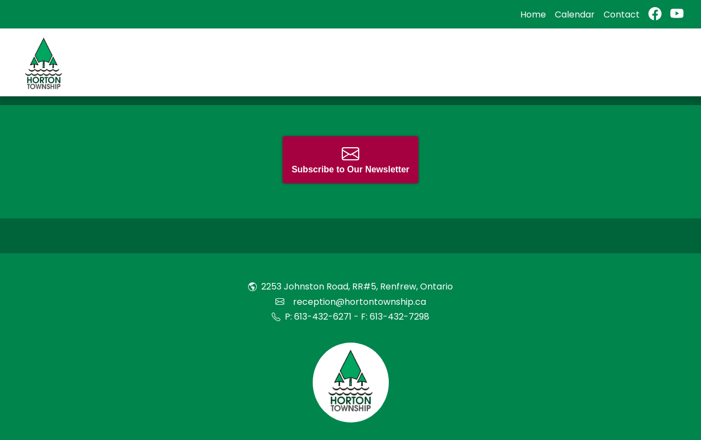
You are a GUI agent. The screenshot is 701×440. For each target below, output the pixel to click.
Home (533, 14)
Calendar (575, 14)
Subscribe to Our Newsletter (350, 159)
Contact (622, 14)
